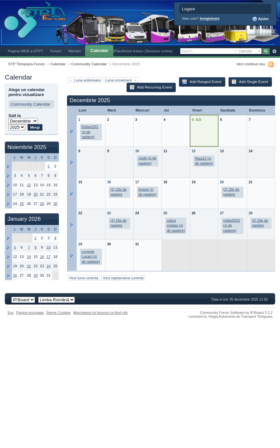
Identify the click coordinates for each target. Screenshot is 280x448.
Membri (74, 51)
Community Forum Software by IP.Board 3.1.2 (236, 313)
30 (55, 204)
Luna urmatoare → (121, 80)
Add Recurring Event (150, 87)
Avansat (274, 51)
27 (222, 213)
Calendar (99, 50)
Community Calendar (89, 64)
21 (29, 266)
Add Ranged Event (201, 81)
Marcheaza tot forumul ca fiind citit (100, 313)
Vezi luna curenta (83, 278)
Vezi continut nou (250, 64)
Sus (10, 313)
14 (29, 257)
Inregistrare (210, 18)
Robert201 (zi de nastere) (90, 132)
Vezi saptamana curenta (123, 278)
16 (109, 182)
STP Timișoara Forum (26, 64)
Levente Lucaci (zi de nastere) (91, 256)
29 (80, 244)
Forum (55, 51)
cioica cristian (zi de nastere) (176, 225)
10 (137, 151)
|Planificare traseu (129, 51)
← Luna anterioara (85, 80)
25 (165, 213)
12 (194, 151)
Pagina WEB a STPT (25, 51)
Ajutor (260, 19)
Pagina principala (30, 313)
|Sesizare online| (159, 51)
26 (15, 275)
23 (109, 213)
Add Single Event (249, 81)
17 (137, 182)
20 (222, 182)
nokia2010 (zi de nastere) (231, 225)
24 (48, 266)
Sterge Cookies (58, 313)
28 (250, 213)
